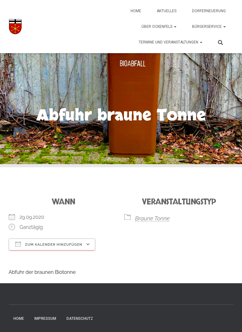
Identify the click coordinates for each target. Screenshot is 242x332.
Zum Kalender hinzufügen (48, 244)
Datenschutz (80, 318)
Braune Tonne (152, 218)
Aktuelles (166, 11)
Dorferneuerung (209, 11)
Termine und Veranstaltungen (170, 42)
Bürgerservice (209, 26)
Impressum (45, 318)
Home (136, 11)
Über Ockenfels (158, 26)
